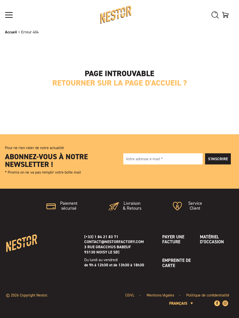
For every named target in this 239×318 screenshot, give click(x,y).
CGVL (129, 295)
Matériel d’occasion (212, 239)
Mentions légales (160, 295)
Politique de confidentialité (207, 295)
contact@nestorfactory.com (114, 241)
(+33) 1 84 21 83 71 (101, 236)
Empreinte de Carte (176, 263)
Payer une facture (173, 239)
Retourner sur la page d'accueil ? (119, 83)
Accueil (11, 32)
